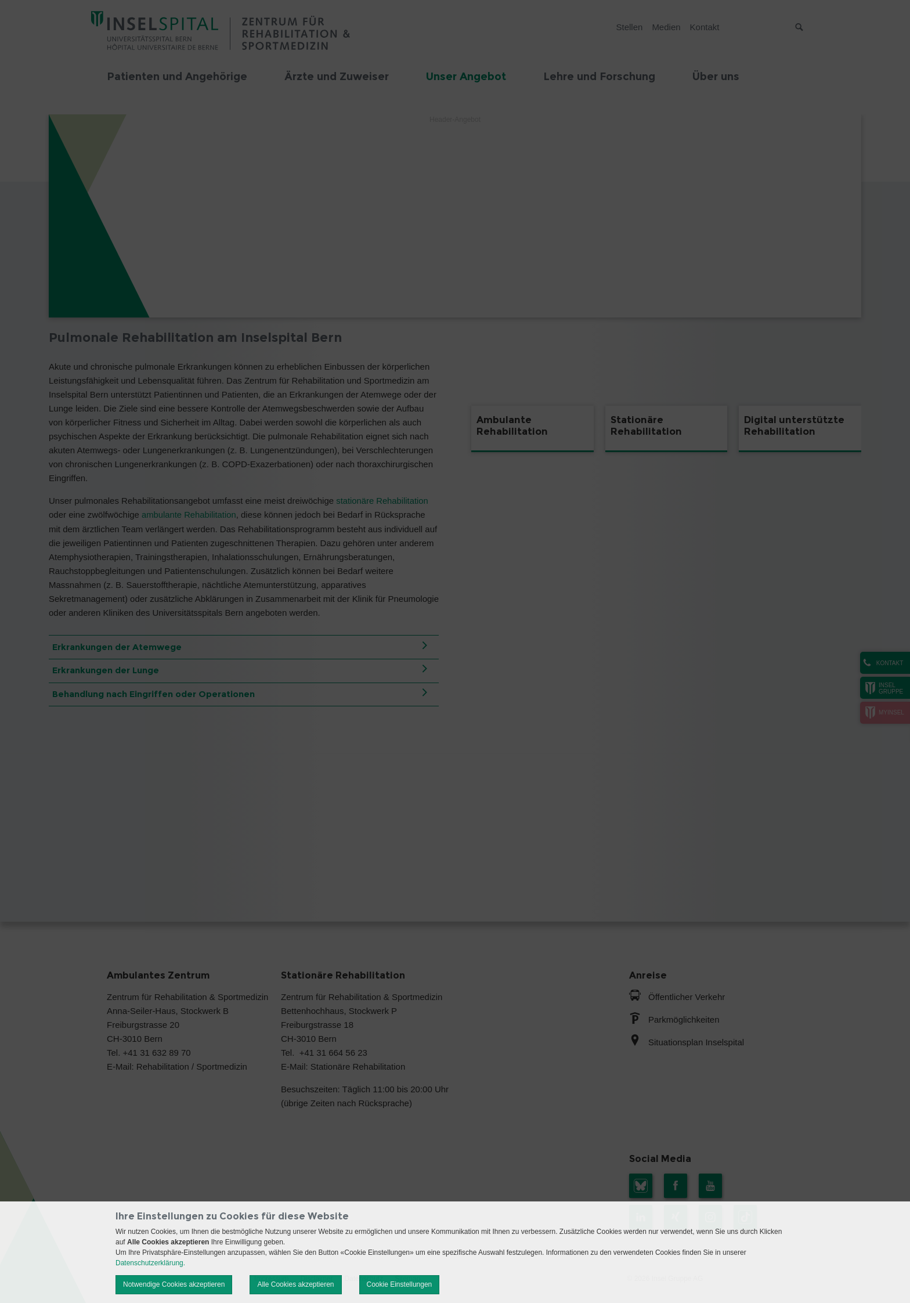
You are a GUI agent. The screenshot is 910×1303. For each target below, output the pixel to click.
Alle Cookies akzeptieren (295, 1284)
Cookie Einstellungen (399, 1284)
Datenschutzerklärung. (150, 1263)
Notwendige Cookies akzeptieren (174, 1284)
